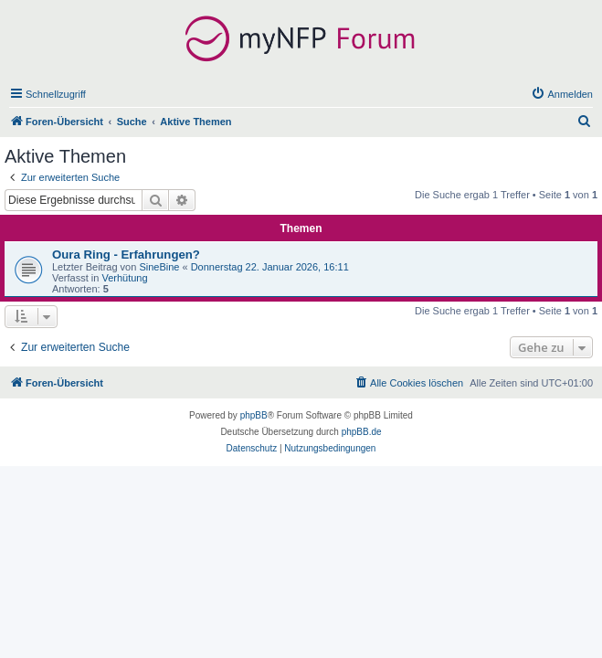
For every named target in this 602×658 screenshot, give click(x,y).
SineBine (159, 266)
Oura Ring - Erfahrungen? (126, 254)
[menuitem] (562, 94)
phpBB (254, 415)
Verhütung (124, 277)
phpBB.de (362, 432)
